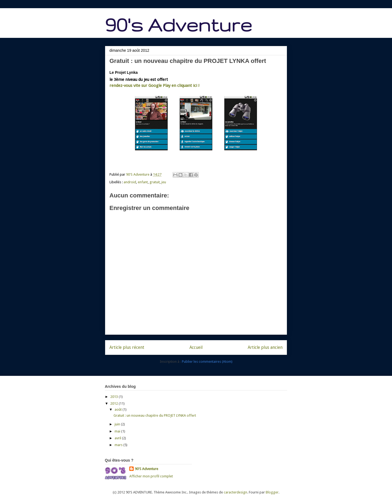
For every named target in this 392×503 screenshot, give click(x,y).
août (118, 409)
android (130, 182)
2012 (114, 403)
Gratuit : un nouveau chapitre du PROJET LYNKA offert (155, 415)
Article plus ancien (265, 347)
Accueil (196, 347)
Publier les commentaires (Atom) (207, 361)
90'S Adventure (146, 469)
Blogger (272, 492)
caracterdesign (235, 492)
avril (118, 438)
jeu (163, 182)
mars (119, 445)
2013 (114, 397)
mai (118, 431)
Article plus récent (126, 347)
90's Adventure (178, 24)
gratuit (154, 182)
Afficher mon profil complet (151, 476)
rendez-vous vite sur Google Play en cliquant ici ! (154, 85)
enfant (143, 182)
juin (118, 424)
